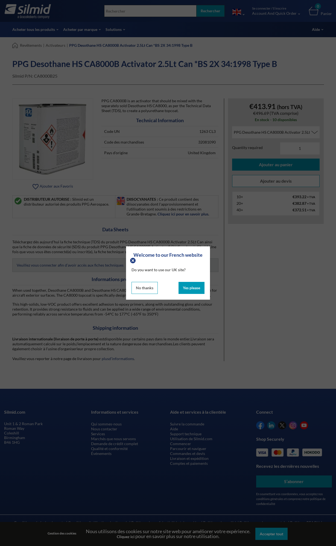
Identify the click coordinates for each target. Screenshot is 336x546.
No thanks (144, 287)
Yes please (191, 287)
